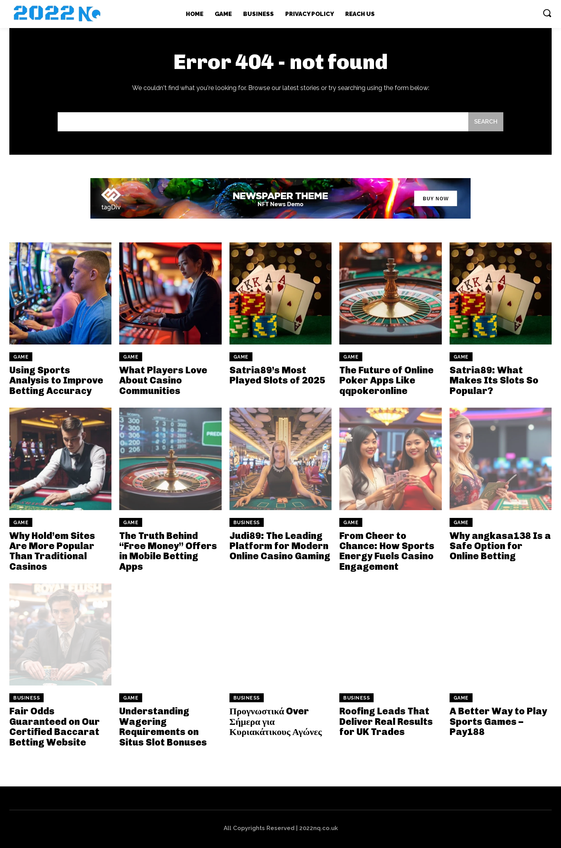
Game (20, 357)
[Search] (485, 121)
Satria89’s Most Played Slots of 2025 (277, 375)
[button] (547, 13)
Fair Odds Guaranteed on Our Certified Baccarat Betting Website (54, 726)
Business (246, 522)
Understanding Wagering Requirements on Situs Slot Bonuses (163, 726)
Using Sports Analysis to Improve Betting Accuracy (56, 380)
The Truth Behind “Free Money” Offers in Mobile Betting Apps (168, 551)
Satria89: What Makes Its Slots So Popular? (494, 380)
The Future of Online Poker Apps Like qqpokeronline (386, 380)
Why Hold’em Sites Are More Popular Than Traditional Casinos (52, 551)
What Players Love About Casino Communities (163, 380)
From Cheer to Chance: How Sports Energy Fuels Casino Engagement (386, 551)
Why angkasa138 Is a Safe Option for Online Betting (500, 546)
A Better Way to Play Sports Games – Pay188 (498, 721)
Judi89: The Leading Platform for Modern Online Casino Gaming (279, 546)
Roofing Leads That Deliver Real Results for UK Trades (386, 721)
